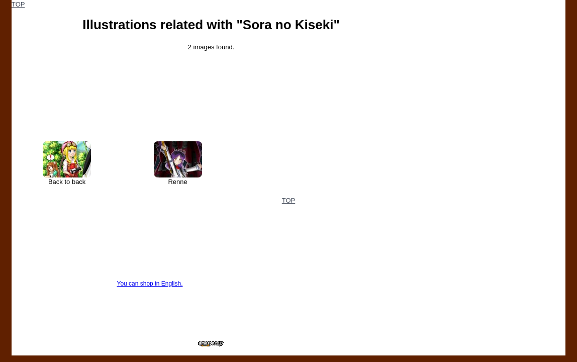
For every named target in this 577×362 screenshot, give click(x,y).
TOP (18, 4)
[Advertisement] (490, 63)
